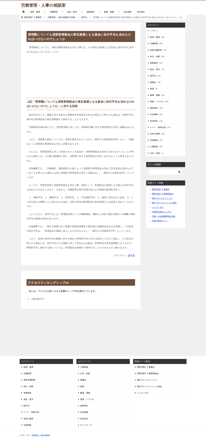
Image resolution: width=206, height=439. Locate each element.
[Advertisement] (81, 77)
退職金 (153, 82)
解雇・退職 (109, 12)
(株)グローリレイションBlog (164, 203)
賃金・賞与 (72, 12)
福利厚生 (154, 108)
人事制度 (154, 146)
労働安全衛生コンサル (161, 212)
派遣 (152, 89)
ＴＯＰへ (154, 31)
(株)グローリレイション (162, 198)
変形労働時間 (156, 50)
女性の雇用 (155, 134)
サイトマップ (86, 425)
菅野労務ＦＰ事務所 (160, 189)
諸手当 (131, 255)
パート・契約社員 (158, 127)
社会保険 (127, 12)
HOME (61, 17)
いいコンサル (158, 207)
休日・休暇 (155, 56)
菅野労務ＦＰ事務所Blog (162, 194)
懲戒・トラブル (157, 101)
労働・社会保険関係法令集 (163, 216)
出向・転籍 (155, 153)
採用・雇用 (35, 12)
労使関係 (154, 140)
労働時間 (53, 12)
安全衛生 (141, 12)
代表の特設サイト (159, 221)
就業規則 (90, 12)
